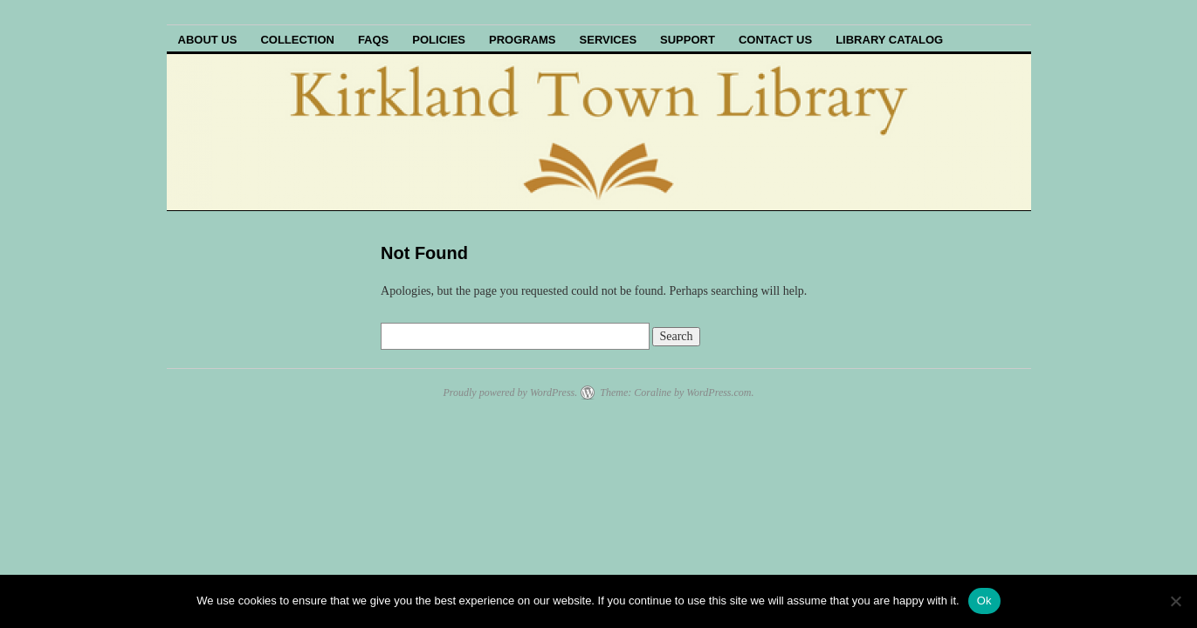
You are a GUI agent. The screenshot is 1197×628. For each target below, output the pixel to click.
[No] (1175, 601)
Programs (522, 39)
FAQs (373, 39)
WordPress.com (718, 392)
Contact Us (775, 39)
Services (608, 39)
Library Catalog (889, 39)
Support (687, 39)
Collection (297, 39)
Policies (438, 39)
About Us (207, 39)
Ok (984, 600)
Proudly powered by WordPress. (510, 392)
